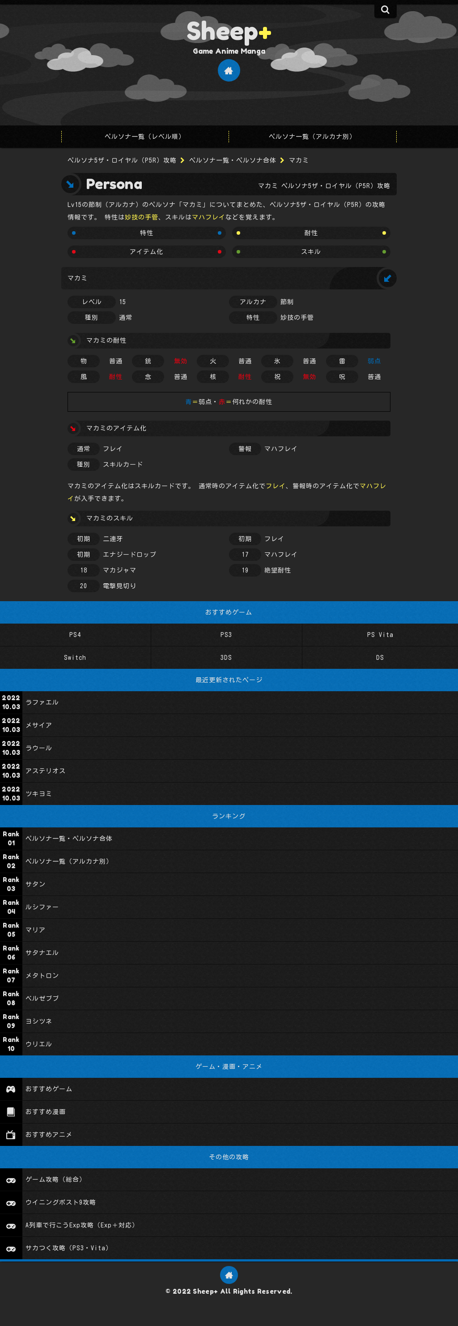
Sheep (229, 30)
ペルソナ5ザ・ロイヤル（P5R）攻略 (122, 160)
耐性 (311, 233)
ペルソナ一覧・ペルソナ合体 (232, 160)
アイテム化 (146, 252)
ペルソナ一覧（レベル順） (145, 136)
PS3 (226, 635)
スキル (311, 252)
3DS (226, 657)
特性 (146, 233)
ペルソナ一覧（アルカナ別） (312, 136)
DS (380, 657)
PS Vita (380, 635)
